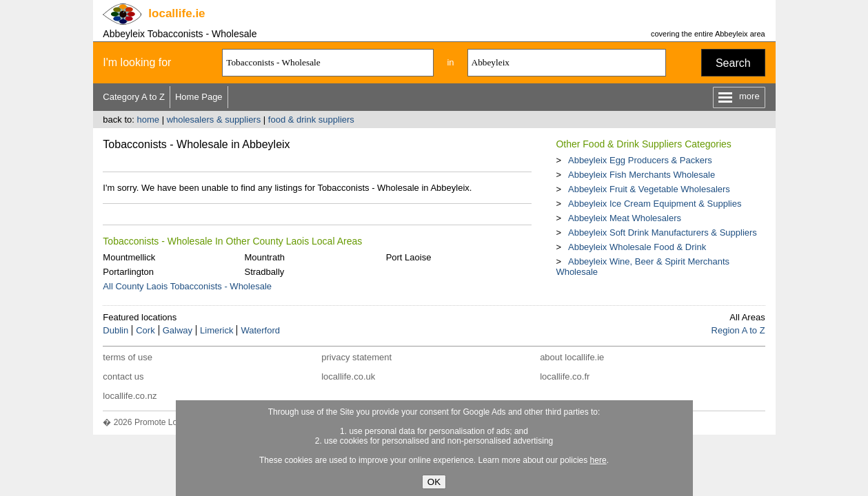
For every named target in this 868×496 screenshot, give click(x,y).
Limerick (216, 330)
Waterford (260, 330)
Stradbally (264, 272)
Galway (177, 330)
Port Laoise (409, 257)
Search (733, 63)
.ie (176, 13)
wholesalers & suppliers (214, 119)
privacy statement (356, 357)
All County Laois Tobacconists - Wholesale (187, 286)
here (598, 460)
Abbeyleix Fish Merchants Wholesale (641, 174)
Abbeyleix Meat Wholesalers (624, 218)
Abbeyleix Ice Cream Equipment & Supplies (654, 203)
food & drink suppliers (311, 119)
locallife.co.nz (130, 396)
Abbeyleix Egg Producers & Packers (640, 160)
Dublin (115, 330)
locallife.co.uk (348, 376)
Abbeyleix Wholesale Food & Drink (637, 247)
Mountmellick (129, 257)
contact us (123, 376)
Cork (145, 330)
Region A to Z (738, 330)
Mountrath (264, 257)
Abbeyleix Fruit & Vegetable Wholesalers (649, 189)
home (148, 119)
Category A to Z (134, 97)
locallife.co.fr (564, 376)
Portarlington (128, 272)
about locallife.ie (572, 357)
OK (434, 482)
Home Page (199, 97)
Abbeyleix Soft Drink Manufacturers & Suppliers (662, 232)
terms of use (127, 357)
